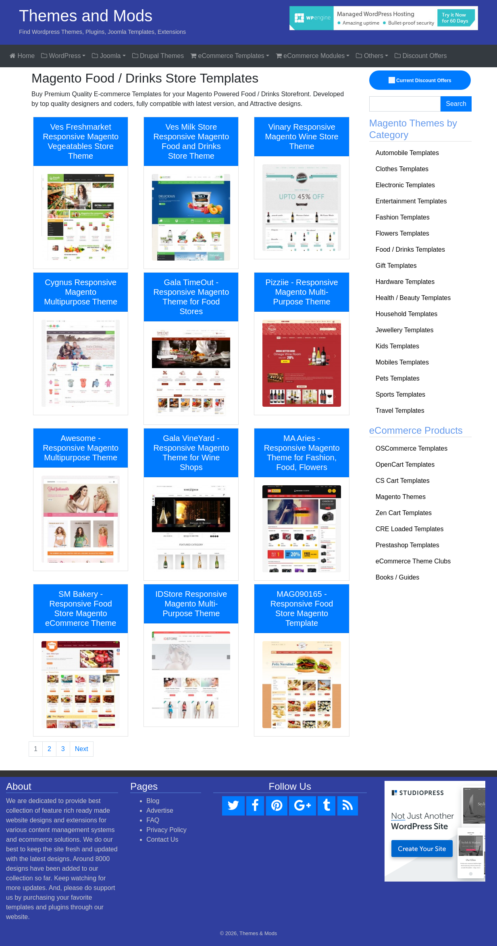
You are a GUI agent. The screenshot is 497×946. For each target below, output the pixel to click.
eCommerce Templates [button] (227, 55)
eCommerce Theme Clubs (413, 561)
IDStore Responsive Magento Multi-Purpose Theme (191, 604)
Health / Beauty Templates (413, 297)
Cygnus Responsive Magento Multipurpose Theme (80, 292)
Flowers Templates (402, 233)
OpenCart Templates (405, 464)
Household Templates (407, 314)
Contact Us (162, 839)
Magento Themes (401, 496)
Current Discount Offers (420, 80)
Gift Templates (396, 265)
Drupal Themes (158, 55)
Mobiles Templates (402, 362)
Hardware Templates (405, 281)
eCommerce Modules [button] (310, 55)
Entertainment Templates (411, 201)
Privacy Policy (166, 829)
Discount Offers (421, 55)
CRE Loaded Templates (410, 529)
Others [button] (369, 55)
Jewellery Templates (405, 330)
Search (456, 103)
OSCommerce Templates (411, 448)
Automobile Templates (407, 152)
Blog (152, 800)
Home (22, 55)
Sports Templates (400, 394)
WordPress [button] (61, 55)
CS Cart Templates (403, 480)
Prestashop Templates (407, 545)
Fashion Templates (403, 217)
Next (81, 748)
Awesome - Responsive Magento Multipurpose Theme (81, 448)
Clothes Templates (402, 169)
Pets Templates (398, 378)
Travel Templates (400, 410)
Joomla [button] (106, 55)
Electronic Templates (405, 185)
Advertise (159, 810)
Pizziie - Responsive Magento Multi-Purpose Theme (302, 292)
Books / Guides (398, 577)
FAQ (152, 820)
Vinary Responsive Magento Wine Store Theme (301, 136)
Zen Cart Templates (404, 512)
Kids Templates (397, 346)
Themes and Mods (85, 16)
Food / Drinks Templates (410, 249)
